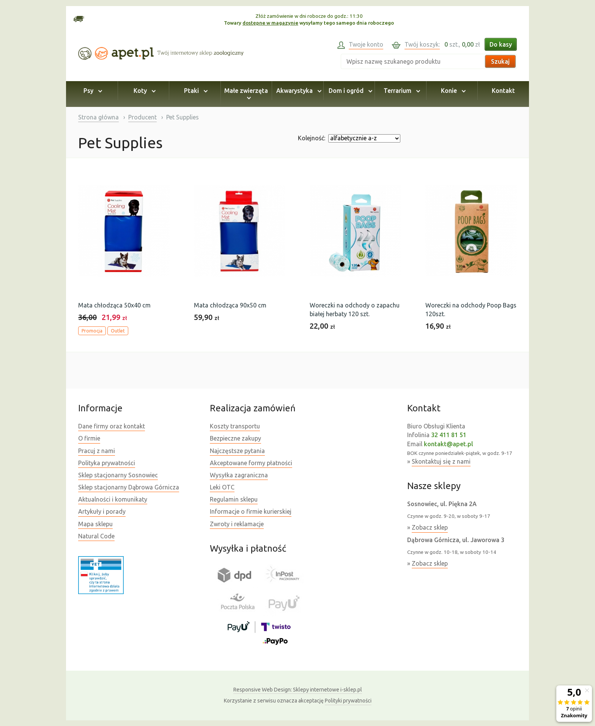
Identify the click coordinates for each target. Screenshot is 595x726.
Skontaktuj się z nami (441, 461)
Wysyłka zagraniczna (239, 475)
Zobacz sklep (430, 527)
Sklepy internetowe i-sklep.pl (297, 690)
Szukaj (500, 61)
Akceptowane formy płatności (251, 462)
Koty (143, 90)
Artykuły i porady (102, 511)
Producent (142, 117)
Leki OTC (222, 487)
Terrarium (401, 90)
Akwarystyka (297, 90)
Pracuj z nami (96, 450)
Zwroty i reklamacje (237, 524)
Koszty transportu (235, 426)
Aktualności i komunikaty (112, 499)
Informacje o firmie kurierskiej (250, 511)
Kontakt (503, 90)
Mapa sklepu (95, 524)
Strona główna (98, 117)
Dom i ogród (349, 90)
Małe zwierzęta (246, 94)
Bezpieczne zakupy (235, 438)
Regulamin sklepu (234, 499)
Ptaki (194, 90)
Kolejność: (311, 138)
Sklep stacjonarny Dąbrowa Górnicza (128, 487)
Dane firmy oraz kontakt (111, 426)
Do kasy (501, 44)
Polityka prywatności (106, 462)
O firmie (89, 438)
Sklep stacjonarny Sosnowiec (118, 475)
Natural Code (96, 536)
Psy (91, 90)
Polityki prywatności (348, 701)
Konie (452, 90)
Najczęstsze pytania (237, 450)
